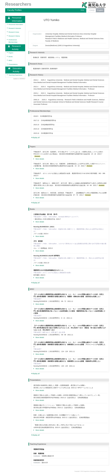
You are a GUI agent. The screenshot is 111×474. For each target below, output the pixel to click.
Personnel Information (16, 24)
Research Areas (14, 32)
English (100, 10)
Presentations (13, 64)
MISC (10, 60)
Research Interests (15, 28)
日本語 (92, 10)
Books (11, 56)
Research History (14, 36)
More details (38, 159)
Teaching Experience (15, 75)
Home (82, 10)
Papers (11, 53)
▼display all (35, 137)
